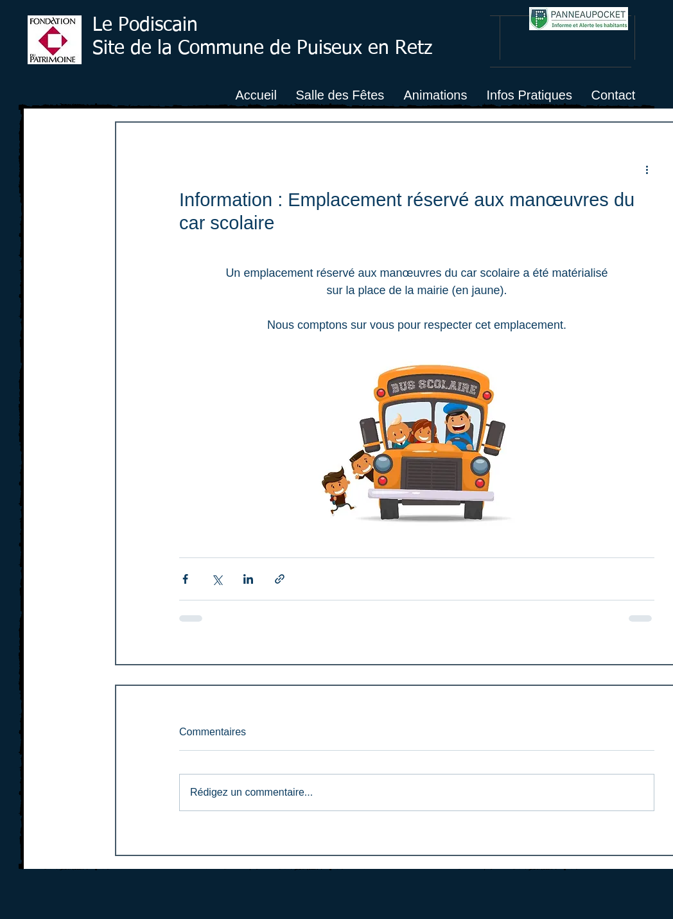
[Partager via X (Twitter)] (217, 579)
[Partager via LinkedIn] (248, 579)
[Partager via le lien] (280, 579)
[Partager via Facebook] (185, 579)
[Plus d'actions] (646, 169)
